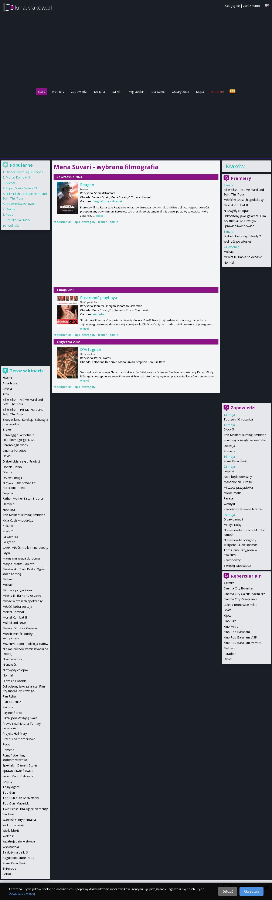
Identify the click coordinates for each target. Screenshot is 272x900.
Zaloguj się (232, 6)
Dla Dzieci (158, 92)
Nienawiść (10, 664)
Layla (6, 553)
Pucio (9, 214)
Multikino (230, 648)
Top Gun (9, 792)
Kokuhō (8, 526)
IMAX (227, 610)
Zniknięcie (9, 868)
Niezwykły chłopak (236, 211)
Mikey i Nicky (232, 525)
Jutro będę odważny (238, 477)
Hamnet (8, 504)
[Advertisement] (136, 126)
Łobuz (7, 874)
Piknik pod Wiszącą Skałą (20, 718)
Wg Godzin (136, 92)
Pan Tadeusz (12, 702)
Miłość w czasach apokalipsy (244, 200)
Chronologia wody (15, 445)
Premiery (58, 92)
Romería (8, 750)
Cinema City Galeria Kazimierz (244, 594)
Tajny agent (11, 787)
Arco (6, 394)
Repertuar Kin (246, 576)
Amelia (7, 389)
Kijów (227, 615)
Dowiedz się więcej (21, 894)
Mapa (200, 92)
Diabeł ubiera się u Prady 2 (242, 236)
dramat (117, 201)
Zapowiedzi (79, 92)
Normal (229, 262)
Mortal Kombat (13, 612)
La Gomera (10, 537)
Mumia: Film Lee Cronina (20, 628)
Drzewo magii (233, 519)
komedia (99, 314)
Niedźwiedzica (13, 659)
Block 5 (229, 429)
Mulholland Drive (14, 623)
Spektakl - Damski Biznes (20, 765)
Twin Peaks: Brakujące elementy (25, 809)
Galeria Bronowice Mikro (241, 605)
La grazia (9, 542)
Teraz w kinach (26, 371)
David (7, 456)
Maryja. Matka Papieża (18, 564)
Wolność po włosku (237, 241)
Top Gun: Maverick (16, 803)
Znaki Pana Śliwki (235, 461)
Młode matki (232, 493)
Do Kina (99, 92)
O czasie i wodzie (15, 681)
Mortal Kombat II (236, 205)
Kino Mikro (231, 626)
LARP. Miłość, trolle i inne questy (25, 548)
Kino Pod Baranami (237, 632)
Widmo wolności (14, 825)
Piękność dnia (12, 713)
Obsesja (229, 446)
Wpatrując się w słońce (19, 841)
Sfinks (228, 659)
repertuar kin (63, 222)
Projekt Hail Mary (18, 220)
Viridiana (8, 814)
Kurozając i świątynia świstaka (245, 440)
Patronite (217, 92)
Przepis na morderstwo (19, 739)
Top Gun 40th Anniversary (21, 798)
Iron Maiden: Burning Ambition (245, 435)
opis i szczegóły (84, 222)
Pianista (8, 707)
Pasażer (229, 498)
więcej (100, 216)
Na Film (117, 92)
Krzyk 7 (8, 531)
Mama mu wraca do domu (21, 558)
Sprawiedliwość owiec (239, 226)
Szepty (7, 782)
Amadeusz (10, 383)
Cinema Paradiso (14, 451)
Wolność (13, 226)
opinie (114, 222)
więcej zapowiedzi (238, 566)
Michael (229, 252)
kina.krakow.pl (33, 7)
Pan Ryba (9, 696)
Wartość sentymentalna (19, 820)
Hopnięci (9, 510)
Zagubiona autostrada (18, 858)
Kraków (235, 166)
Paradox (229, 654)
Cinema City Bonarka (238, 588)
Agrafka (229, 583)
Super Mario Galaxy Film (23, 188)
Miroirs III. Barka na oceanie (243, 257)
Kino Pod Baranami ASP (240, 637)
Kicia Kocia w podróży (18, 520)
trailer (102, 222)
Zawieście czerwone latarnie (243, 509)
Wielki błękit (11, 830)
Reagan (87, 184)
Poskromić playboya (98, 297)
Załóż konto (251, 6)
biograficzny (101, 201)
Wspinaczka (11, 847)
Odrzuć (227, 891)
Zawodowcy (232, 560)
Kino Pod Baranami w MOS (242, 643)
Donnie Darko (12, 467)
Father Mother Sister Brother (23, 498)
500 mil (8, 378)
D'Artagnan (90, 349)
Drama (10, 209)
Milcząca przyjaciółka (238, 487)
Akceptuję (251, 891)
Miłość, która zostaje (17, 607)
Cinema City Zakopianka (240, 599)
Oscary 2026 (180, 92)
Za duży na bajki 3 (15, 852)
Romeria (229, 451)
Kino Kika (230, 621)
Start (41, 92)
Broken (8, 430)
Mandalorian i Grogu (238, 482)
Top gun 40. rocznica (238, 419)
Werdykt (229, 504)
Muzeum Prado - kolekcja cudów (25, 644)
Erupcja (229, 471)
